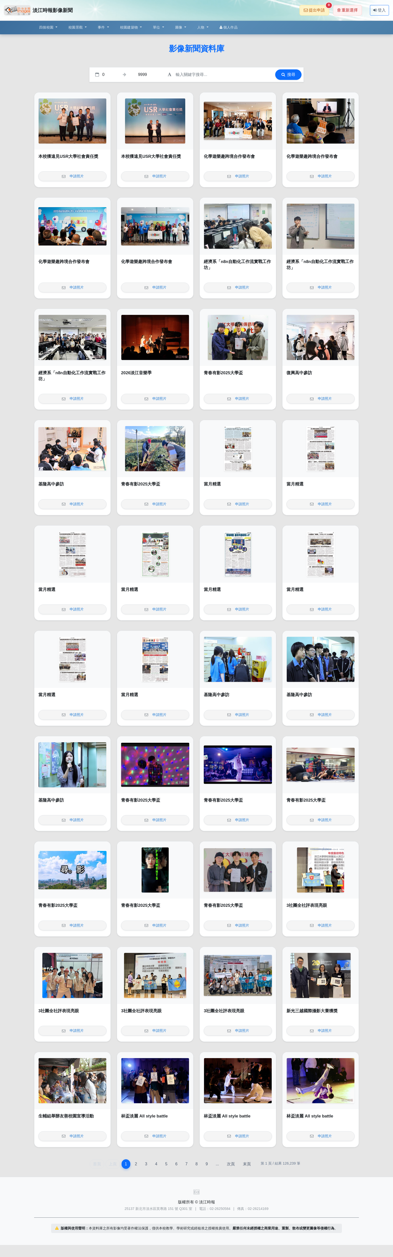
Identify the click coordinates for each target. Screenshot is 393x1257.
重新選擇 (347, 10)
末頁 (247, 1164)
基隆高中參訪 (51, 484)
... (217, 1164)
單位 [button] (157, 27)
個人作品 (229, 27)
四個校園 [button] (46, 27)
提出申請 (316, 8)
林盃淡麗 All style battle (144, 1116)
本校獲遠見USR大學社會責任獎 (68, 156)
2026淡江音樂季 (136, 372)
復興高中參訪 (299, 372)
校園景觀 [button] (76, 27)
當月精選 (212, 484)
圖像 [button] (179, 27)
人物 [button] (201, 27)
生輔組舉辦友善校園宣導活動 (66, 1116)
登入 (379, 10)
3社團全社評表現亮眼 (306, 905)
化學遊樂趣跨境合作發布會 (229, 156)
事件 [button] (102, 27)
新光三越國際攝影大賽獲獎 (312, 1011)
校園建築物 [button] (129, 27)
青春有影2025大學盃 (223, 372)
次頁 (231, 1164)
